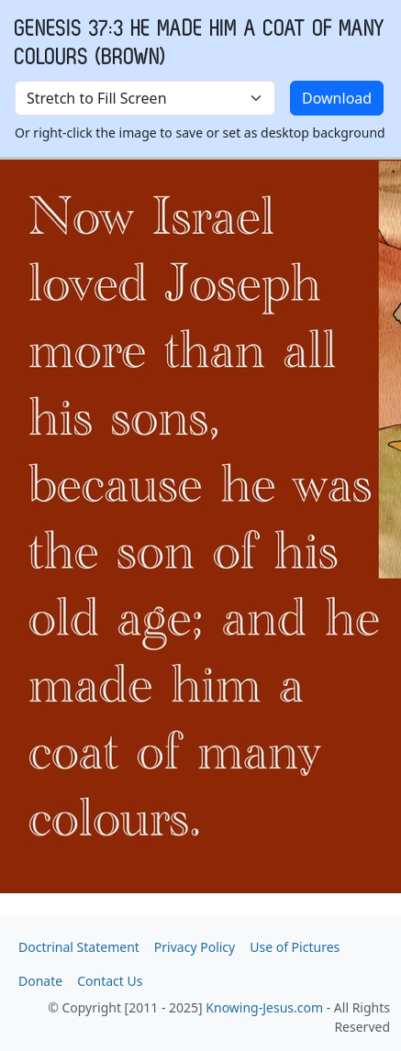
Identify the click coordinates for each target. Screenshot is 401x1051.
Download (337, 98)
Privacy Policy (194, 947)
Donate (40, 981)
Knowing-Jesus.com (264, 1007)
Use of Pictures (295, 947)
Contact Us (109, 981)
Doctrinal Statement (78, 947)
